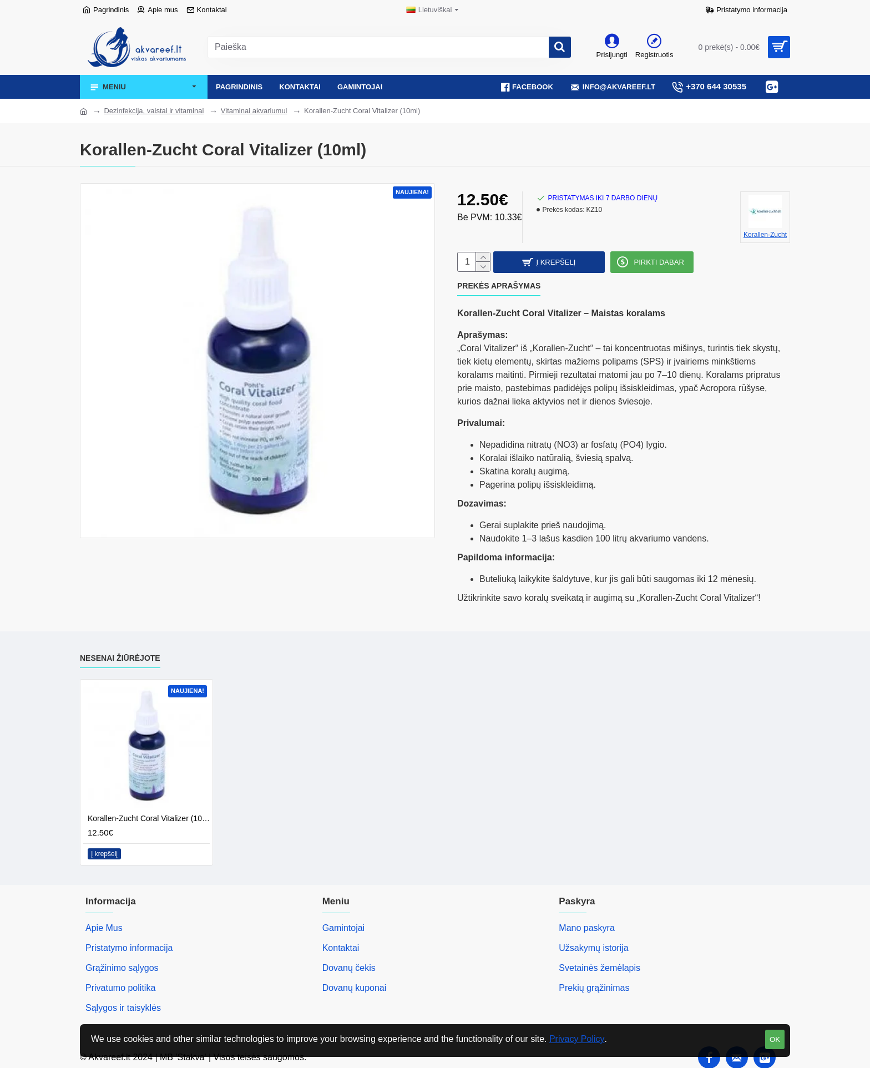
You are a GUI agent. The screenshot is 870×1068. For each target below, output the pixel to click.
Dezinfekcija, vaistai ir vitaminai (154, 111)
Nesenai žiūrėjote (120, 654)
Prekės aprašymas (498, 289)
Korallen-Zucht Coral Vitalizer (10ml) (149, 815)
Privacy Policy (577, 1039)
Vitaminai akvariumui (254, 111)
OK (775, 1039)
